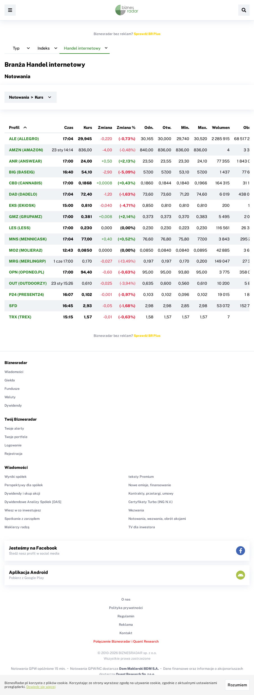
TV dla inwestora (141, 527)
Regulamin (125, 616)
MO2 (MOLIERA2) (26, 250)
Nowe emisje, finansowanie (149, 485)
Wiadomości (13, 372)
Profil (14, 127)
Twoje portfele (15, 437)
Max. (202, 127)
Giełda (9, 380)
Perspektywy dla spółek (23, 485)
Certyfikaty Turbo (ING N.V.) (150, 502)
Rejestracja (13, 454)
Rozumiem (237, 685)
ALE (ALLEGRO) (24, 138)
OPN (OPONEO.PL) (26, 272)
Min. (185, 127)
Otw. (167, 127)
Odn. (148, 127)
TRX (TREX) (20, 317)
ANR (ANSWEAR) (25, 161)
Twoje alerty (14, 428)
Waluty (10, 397)
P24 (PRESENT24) (26, 294)
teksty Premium (141, 477)
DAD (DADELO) (23, 194)
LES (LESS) (20, 228)
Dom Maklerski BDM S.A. (139, 669)
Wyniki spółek (15, 477)
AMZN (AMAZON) (26, 150)
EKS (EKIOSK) (22, 205)
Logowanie (13, 445)
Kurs (88, 127)
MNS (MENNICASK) (28, 239)
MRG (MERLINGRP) (27, 261)
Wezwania (136, 510)
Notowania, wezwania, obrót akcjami (157, 519)
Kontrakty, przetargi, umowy (151, 493)
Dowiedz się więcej (41, 687)
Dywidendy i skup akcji (22, 493)
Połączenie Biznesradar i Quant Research (126, 641)
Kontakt (125, 633)
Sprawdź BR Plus (147, 34)
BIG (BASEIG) (22, 172)
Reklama (126, 625)
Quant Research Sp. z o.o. (135, 674)
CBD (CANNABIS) (25, 183)
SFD (13, 306)
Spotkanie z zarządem (22, 519)
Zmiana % (126, 127)
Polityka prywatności (126, 608)
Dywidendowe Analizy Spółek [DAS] (32, 502)
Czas (68, 127)
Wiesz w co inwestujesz (22, 510)
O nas (125, 599)
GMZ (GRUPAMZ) (25, 216)
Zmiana (105, 127)
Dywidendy (13, 405)
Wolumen (221, 127)
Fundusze (12, 389)
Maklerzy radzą (16, 527)
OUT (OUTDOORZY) (28, 283)
